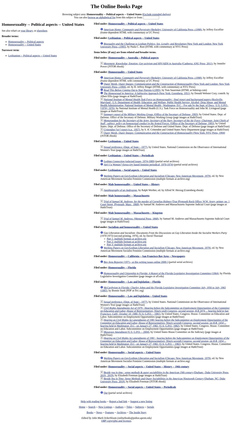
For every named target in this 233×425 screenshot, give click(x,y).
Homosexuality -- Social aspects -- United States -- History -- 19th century (148, 366)
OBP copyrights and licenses (116, 420)
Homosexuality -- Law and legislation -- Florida (134, 281)
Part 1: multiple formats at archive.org (126, 238)
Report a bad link (118, 401)
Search (91, 407)
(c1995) (132, 90)
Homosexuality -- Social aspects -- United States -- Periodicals (142, 387)
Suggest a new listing (141, 401)
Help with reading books (93, 401)
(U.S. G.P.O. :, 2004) (126, 332)
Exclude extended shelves (156, 14)
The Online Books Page (116, 6)
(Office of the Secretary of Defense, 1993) (151, 114)
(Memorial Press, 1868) (131, 218)
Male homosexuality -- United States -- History (134, 184)
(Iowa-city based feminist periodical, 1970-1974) (138, 164)
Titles (129, 407)
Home (82, 407)
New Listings (105, 407)
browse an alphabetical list (101, 17)
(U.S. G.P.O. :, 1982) (164, 341)
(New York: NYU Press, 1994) (164, 132)
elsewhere (42, 30)
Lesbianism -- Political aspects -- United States (32, 55)
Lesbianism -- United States (123, 141)
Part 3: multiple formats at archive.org (126, 244)
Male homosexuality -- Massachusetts (129, 195)
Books (90, 412)
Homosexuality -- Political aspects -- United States (135, 23)
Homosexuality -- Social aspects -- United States (134, 352)
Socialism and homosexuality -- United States (133, 227)
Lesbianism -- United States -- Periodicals (131, 155)
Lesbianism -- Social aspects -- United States (132, 170)
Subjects (139, 407)
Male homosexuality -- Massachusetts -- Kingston (135, 212)
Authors (119, 407)
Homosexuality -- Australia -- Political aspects (133, 57)
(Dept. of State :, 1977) (125, 147)
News (99, 412)
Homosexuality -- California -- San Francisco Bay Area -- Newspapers (146, 256)
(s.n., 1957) (122, 129)
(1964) (161, 273)
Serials (150, 407)
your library (27, 30)
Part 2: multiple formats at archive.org (126, 241)
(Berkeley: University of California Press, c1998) (153, 29)
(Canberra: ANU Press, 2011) (158, 63)
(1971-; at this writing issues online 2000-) (136, 262)
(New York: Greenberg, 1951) (147, 93)
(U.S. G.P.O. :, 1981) (164, 311)
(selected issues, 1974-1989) (129, 161)
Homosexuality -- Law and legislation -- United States (137, 296)
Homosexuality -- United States (24, 44)
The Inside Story (137, 412)
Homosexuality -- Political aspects (26, 41)
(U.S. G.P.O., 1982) (164, 323)
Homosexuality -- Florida (122, 267)
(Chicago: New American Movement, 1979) (157, 176)
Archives (121, 412)
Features (109, 412)
